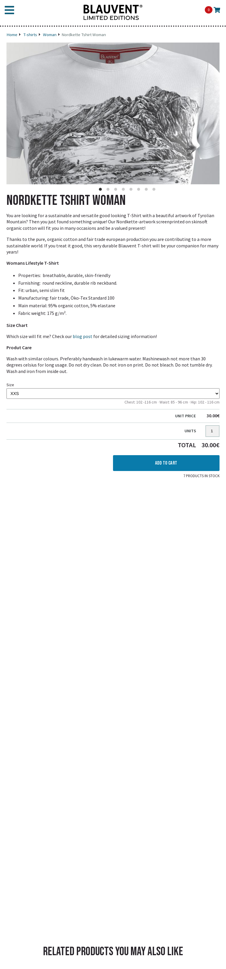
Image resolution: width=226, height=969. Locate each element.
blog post (82, 336)
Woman (49, 34)
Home (11, 34)
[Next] (211, 123)
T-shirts (30, 34)
